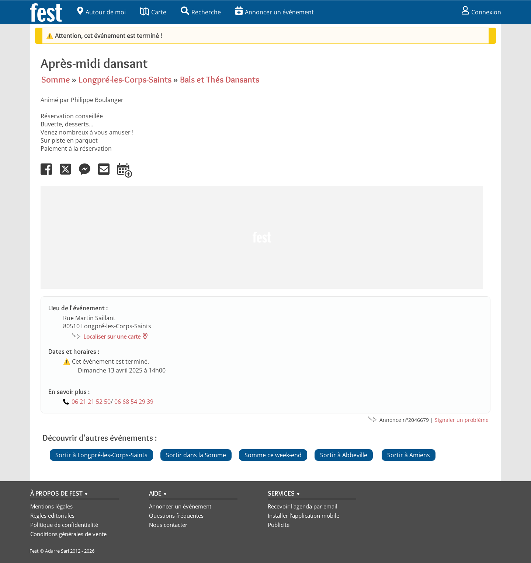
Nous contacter (168, 524)
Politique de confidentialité (64, 524)
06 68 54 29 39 (133, 402)
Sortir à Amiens (408, 455)
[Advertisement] (262, 237)
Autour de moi (101, 12)
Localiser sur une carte (111, 336)
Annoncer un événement (274, 12)
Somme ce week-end (273, 455)
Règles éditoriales (52, 515)
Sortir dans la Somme (196, 455)
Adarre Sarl (57, 551)
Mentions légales (51, 506)
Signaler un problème (462, 419)
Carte (153, 12)
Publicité (278, 524)
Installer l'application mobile (303, 515)
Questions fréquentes (176, 515)
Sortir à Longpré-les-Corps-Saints (101, 455)
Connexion (481, 12)
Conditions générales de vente (68, 534)
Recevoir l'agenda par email (302, 506)
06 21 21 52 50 (91, 402)
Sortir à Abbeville (343, 455)
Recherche (201, 12)
